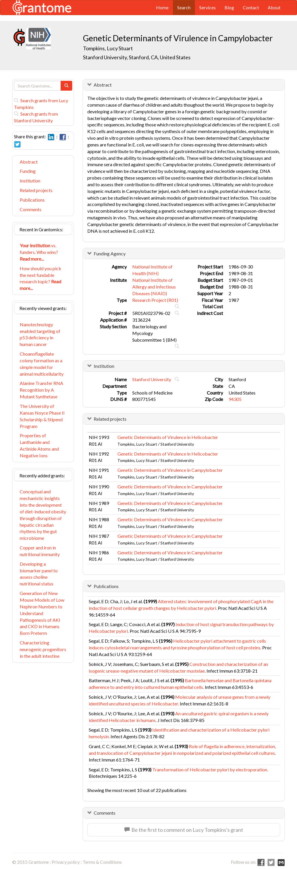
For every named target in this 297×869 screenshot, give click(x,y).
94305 (235, 399)
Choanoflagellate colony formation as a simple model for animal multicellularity (42, 364)
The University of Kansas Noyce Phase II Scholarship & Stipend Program (42, 416)
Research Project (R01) (155, 300)
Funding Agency (110, 253)
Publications (32, 200)
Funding (28, 171)
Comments (30, 209)
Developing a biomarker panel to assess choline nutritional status (39, 574)
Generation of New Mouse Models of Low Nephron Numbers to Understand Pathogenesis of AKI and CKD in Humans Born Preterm (42, 613)
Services (207, 7)
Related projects (36, 190)
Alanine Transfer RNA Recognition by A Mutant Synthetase (41, 389)
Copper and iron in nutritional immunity (40, 551)
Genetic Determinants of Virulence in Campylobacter (170, 470)
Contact (251, 7)
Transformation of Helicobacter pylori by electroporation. (210, 769)
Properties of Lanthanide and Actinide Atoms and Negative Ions (39, 445)
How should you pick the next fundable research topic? (40, 278)
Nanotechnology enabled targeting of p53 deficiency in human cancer (40, 334)
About (274, 7)
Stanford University (151, 379)
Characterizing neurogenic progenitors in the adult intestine (43, 649)
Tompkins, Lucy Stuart (108, 48)
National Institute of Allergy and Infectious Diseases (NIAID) (154, 286)
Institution (30, 180)
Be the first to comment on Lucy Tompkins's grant (183, 830)
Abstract (29, 161)
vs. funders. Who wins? (39, 252)
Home (162, 7)
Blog (229, 7)
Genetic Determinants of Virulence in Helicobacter (167, 437)
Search (184, 7)
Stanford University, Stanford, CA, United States (137, 57)
